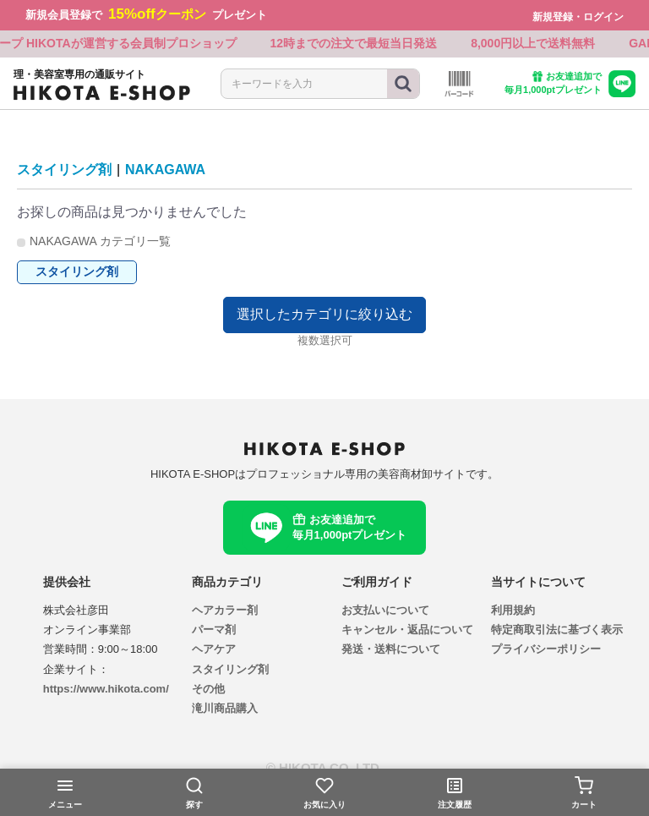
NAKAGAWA (165, 169)
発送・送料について (390, 649)
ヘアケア (214, 649)
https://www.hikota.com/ (106, 688)
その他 (208, 688)
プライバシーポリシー (546, 649)
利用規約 (513, 610)
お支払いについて (385, 610)
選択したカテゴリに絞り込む (324, 314)
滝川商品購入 (225, 709)
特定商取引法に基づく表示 (557, 629)
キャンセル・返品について (407, 629)
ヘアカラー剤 (225, 610)
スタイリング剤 (64, 169)
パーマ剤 (214, 629)
